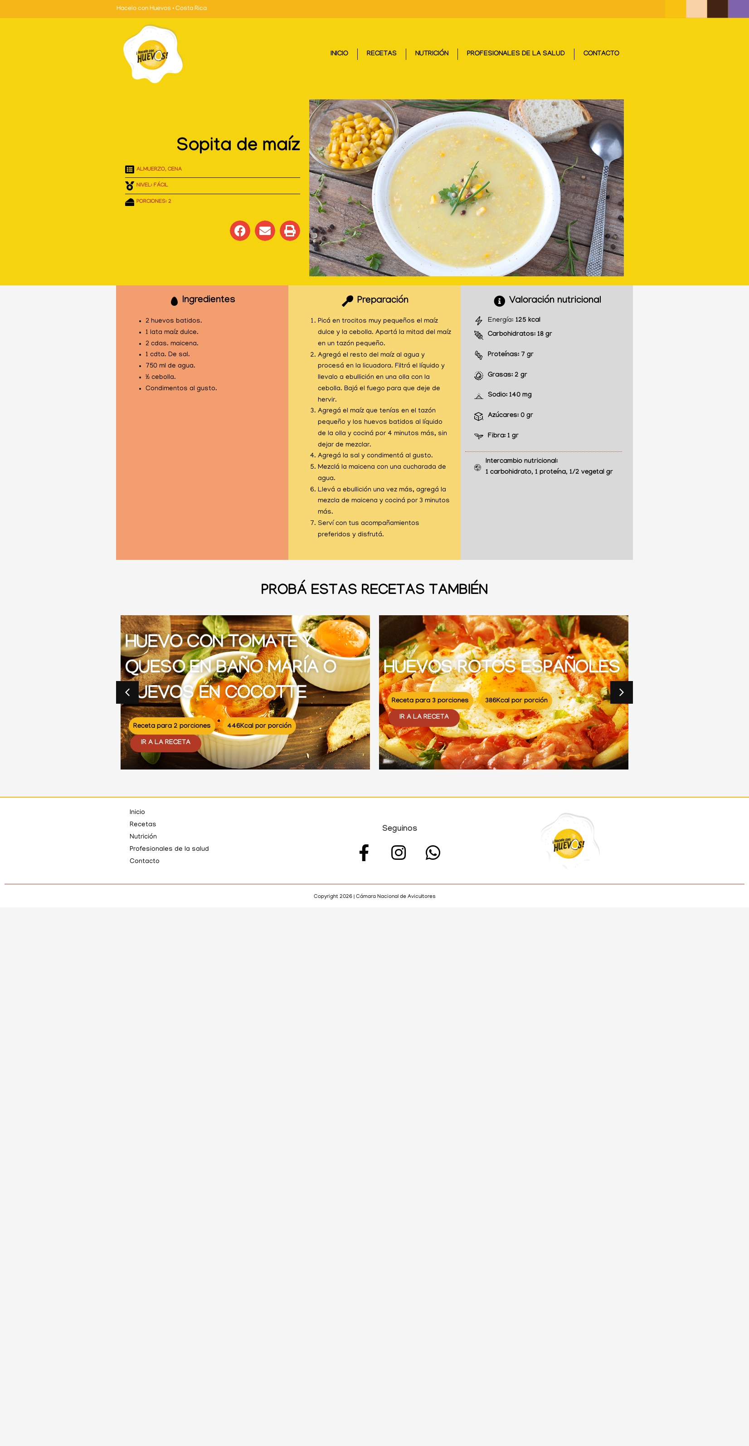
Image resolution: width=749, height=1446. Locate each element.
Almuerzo (150, 170)
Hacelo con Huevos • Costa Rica (162, 8)
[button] (240, 231)
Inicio (339, 54)
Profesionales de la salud (516, 54)
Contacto (601, 54)
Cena (175, 170)
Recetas (382, 54)
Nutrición (431, 54)
